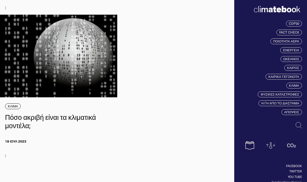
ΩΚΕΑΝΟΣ (291, 59)
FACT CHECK (289, 32)
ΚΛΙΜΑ (294, 85)
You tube (295, 177)
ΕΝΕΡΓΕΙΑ (291, 50)
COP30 (294, 23)
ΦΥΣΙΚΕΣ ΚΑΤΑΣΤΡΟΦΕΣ (280, 94)
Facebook (294, 166)
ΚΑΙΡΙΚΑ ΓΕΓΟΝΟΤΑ (283, 76)
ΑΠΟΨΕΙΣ (291, 112)
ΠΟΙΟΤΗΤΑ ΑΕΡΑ (286, 41)
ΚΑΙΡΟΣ (293, 67)
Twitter (295, 171)
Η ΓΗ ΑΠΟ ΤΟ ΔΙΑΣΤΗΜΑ (280, 103)
